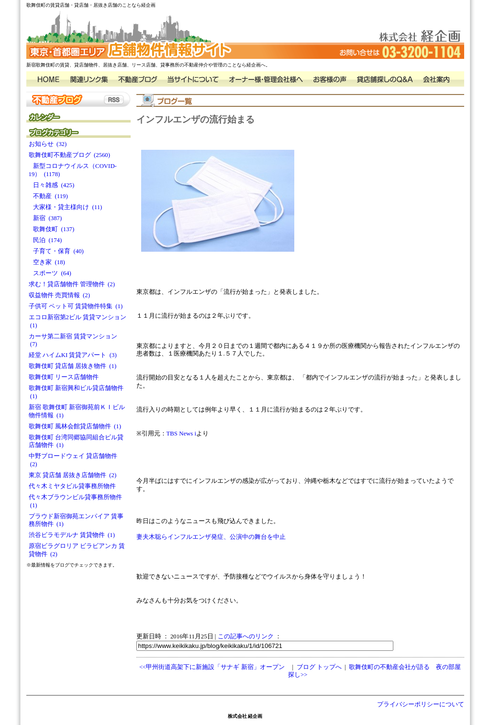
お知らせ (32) (48, 144)
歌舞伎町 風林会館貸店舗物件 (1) (75, 426)
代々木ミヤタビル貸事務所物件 (74, 486)
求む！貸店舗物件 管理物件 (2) (72, 284)
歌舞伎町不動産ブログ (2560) (70, 155)
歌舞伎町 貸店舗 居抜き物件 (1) (73, 366)
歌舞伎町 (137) (52, 229)
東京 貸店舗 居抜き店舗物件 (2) (73, 475)
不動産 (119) (48, 196)
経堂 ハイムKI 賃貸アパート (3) (73, 355)
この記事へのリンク (246, 636)
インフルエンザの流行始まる (195, 119)
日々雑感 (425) (52, 185)
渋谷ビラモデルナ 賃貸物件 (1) (72, 535)
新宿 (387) (45, 218)
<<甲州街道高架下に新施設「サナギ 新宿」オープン (212, 667)
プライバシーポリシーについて (420, 704)
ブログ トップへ (319, 667)
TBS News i (182, 433)
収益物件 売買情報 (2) (59, 295)
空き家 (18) (47, 262)
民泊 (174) (45, 240)
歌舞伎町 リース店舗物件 (65, 377)
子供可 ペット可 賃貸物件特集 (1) (76, 306)
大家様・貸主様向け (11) (65, 207)
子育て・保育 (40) (56, 251)
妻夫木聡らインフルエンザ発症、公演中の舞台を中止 (211, 537)
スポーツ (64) (50, 273)
